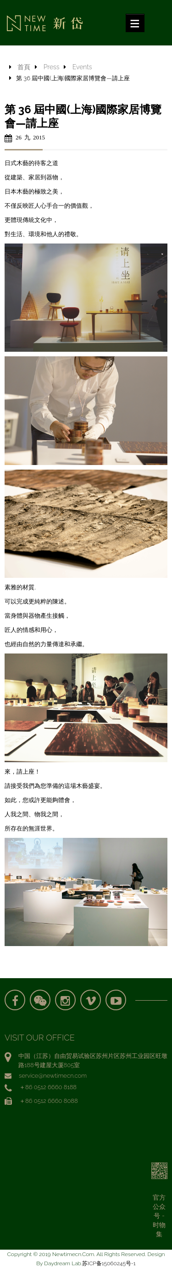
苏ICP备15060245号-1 (109, 1263)
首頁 (23, 67)
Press (52, 67)
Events (82, 67)
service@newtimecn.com (53, 1075)
